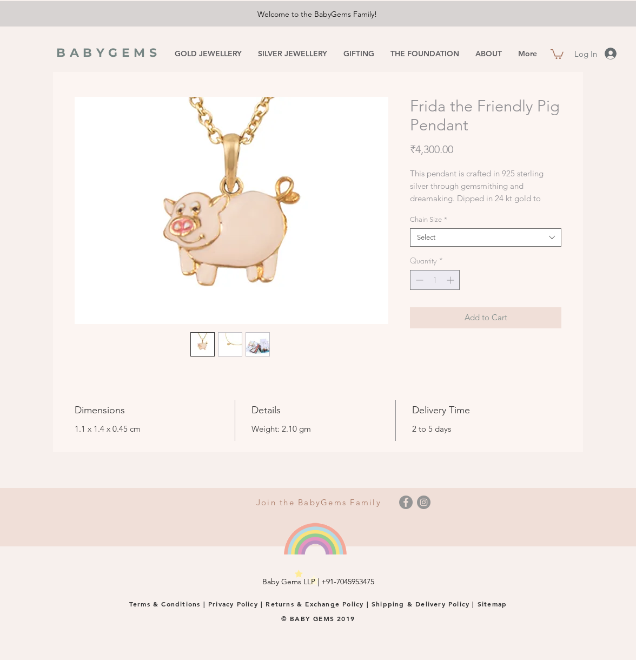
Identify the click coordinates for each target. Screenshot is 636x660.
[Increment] (451, 279)
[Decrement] (418, 279)
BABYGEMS (108, 52)
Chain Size (428, 219)
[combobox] (485, 237)
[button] (557, 53)
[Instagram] (423, 502)
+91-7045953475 (347, 581)
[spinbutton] (435, 279)
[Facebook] (406, 502)
